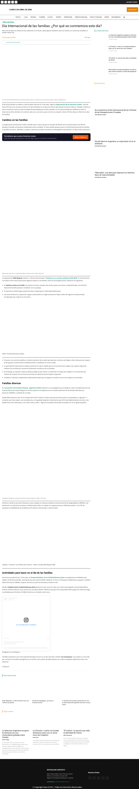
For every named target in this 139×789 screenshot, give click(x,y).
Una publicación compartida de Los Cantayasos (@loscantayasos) (27, 648)
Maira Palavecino (67, 732)
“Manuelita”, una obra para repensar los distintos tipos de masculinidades (115, 174)
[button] (124, 17)
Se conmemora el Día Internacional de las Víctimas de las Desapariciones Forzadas (115, 111)
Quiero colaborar (80, 137)
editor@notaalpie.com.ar (62, 779)
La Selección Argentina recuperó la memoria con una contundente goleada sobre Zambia (15, 731)
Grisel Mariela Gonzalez (13, 42)
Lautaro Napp (5, 737)
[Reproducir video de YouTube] (46, 325)
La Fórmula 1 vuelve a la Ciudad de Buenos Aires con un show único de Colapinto (46, 730)
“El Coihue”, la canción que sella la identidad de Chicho (76, 729)
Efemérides (8, 22)
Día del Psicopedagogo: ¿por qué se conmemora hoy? (45, 700)
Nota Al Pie (35, 735)
